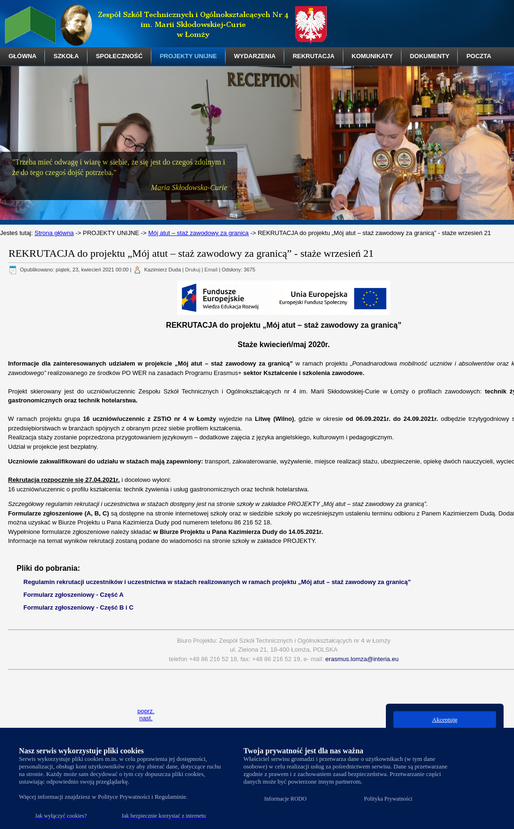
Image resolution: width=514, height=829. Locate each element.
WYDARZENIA (255, 56)
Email (211, 269)
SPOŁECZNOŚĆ (119, 56)
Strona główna (54, 232)
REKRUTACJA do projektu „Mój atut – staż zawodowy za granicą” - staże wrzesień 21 (191, 253)
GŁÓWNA (22, 56)
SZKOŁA (65, 56)
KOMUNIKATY (372, 56)
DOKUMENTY (430, 56)
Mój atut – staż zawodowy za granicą (198, 232)
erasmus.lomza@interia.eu (362, 659)
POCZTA (478, 56)
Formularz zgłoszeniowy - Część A (74, 594)
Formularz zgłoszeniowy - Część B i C (79, 607)
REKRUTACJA (314, 56)
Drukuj (192, 269)
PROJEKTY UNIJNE (188, 56)
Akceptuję (444, 719)
